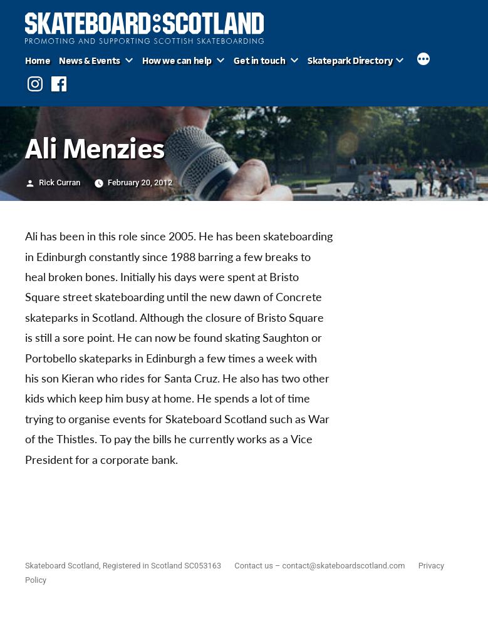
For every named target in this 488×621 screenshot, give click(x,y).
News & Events (89, 60)
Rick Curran (59, 182)
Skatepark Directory (350, 60)
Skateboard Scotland (62, 565)
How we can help (177, 60)
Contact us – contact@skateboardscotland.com (319, 565)
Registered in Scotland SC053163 (162, 565)
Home (37, 60)
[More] (423, 60)
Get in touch (259, 60)
